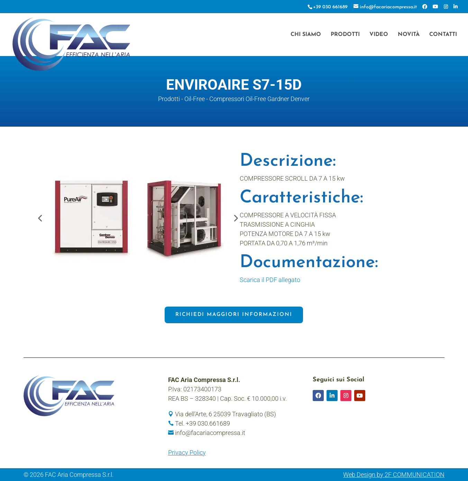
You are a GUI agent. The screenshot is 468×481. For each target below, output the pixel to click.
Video (378, 34)
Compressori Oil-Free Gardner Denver (259, 98)
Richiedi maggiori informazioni (233, 314)
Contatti (443, 34)
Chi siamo (306, 34)
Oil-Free (194, 98)
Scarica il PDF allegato (270, 279)
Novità (409, 34)
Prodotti (345, 34)
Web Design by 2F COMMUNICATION (393, 474)
